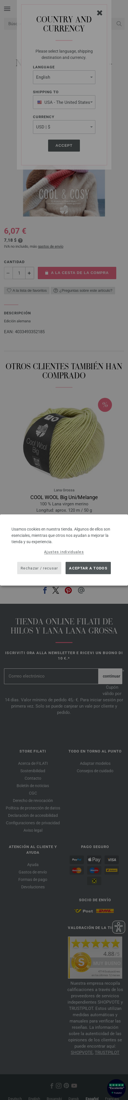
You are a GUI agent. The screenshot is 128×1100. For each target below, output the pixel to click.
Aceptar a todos (88, 568)
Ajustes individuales (64, 552)
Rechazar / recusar (39, 568)
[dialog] (64, 550)
